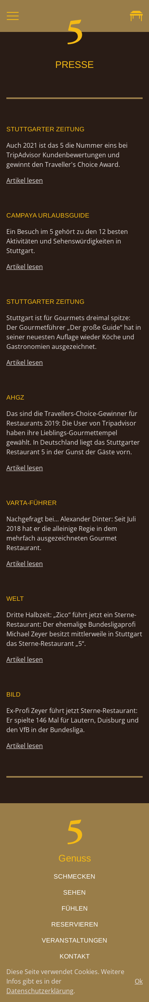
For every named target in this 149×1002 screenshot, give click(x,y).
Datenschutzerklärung (40, 990)
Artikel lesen (24, 180)
